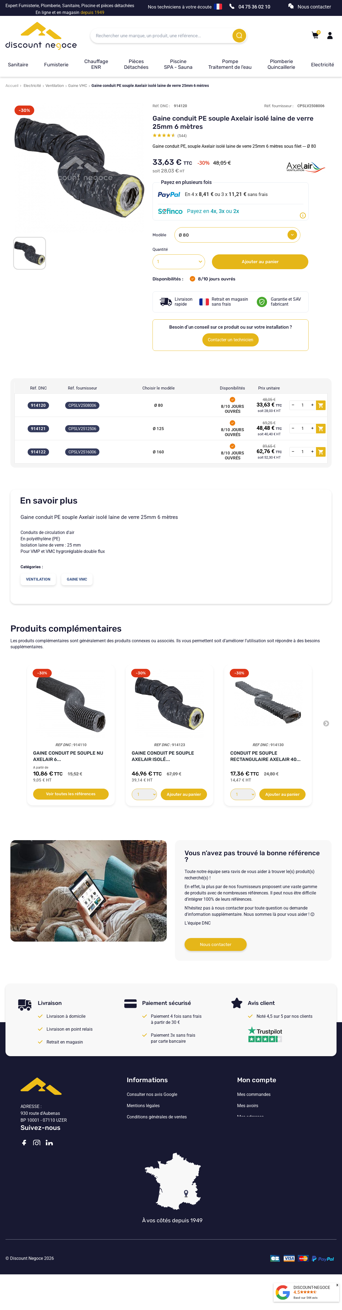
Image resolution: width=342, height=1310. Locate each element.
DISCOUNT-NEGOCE (312, 1287)
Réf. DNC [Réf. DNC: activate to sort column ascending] (38, 388)
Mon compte (256, 1080)
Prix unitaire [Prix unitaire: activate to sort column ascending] (269, 388)
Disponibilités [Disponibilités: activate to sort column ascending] (232, 388)
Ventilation (54, 85)
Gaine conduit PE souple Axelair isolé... (163, 756)
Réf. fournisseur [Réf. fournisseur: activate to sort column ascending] (82, 388)
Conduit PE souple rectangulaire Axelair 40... (265, 756)
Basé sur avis (306, 1298)
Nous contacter (215, 944)
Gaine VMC (77, 85)
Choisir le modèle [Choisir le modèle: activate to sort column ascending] (158, 388)
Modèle (160, 234)
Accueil (11, 85)
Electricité (322, 65)
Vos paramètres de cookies (153, 1139)
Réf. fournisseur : (279, 106)
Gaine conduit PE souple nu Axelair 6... (68, 756)
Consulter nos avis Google (152, 1094)
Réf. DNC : (161, 106)
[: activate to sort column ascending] (307, 388)
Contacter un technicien (230, 339)
